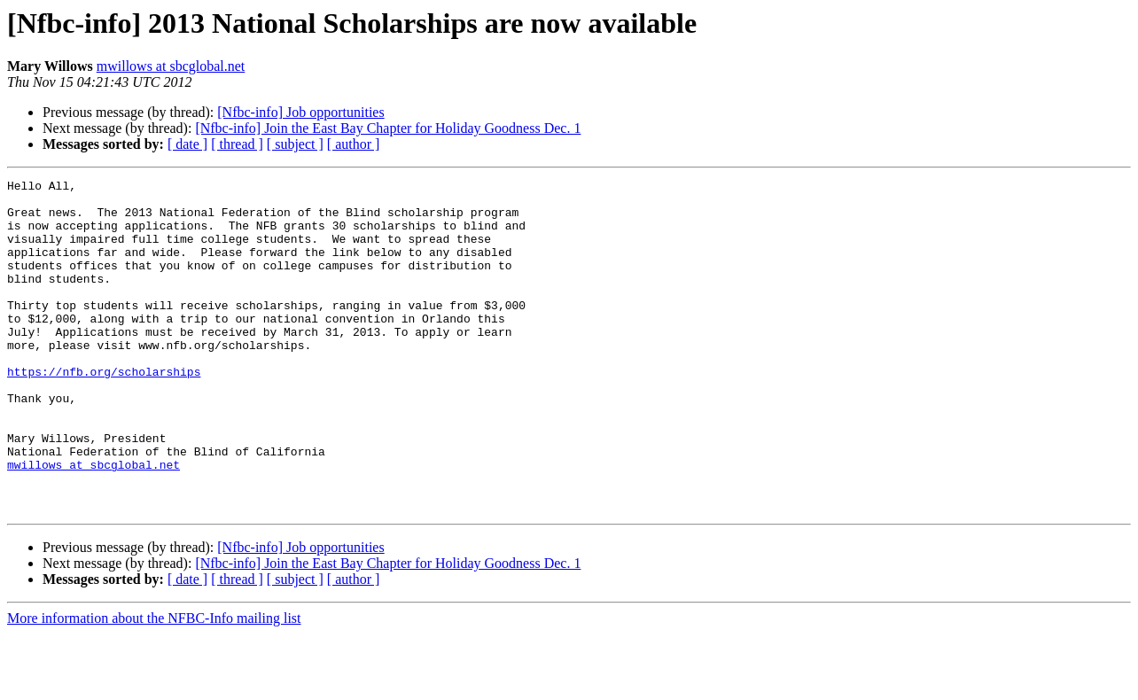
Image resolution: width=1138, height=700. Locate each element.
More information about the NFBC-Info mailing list (154, 684)
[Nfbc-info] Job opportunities (300, 112)
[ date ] (187, 144)
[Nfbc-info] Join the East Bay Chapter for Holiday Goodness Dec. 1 (388, 128)
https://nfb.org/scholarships (103, 411)
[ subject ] (295, 144)
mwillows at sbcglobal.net (171, 66)
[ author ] (353, 144)
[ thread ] (237, 144)
